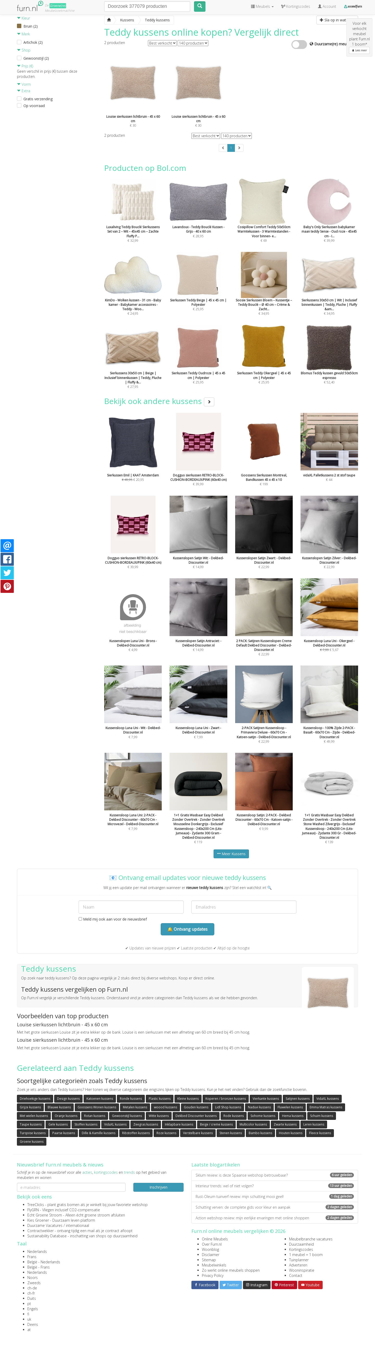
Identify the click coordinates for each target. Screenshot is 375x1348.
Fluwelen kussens (290, 1107)
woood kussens (165, 1107)
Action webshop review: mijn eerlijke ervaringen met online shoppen (275, 1217)
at (29, 1329)
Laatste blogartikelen (215, 1164)
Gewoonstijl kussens (127, 1116)
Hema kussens (292, 1116)
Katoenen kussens (99, 1098)
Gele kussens (58, 1124)
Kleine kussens (188, 1098)
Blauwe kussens (59, 1107)
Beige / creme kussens (216, 1124)
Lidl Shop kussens (228, 1107)
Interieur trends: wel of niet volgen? (275, 1185)
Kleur (23, 18)
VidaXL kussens (327, 1098)
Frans (31, 1256)
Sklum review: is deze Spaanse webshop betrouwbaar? (275, 1175)
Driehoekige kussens (35, 1098)
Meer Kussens (231, 853)
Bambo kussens (260, 1133)
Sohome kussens (263, 1116)
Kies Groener (38, 1220)
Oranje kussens (66, 1116)
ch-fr (31, 1293)
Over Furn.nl (212, 1244)
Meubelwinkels (214, 1265)
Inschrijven (158, 1187)
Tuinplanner (299, 1259)
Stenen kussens (231, 1133)
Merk (23, 34)
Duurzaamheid (301, 1244)
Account (327, 6)
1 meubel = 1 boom (306, 1254)
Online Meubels (215, 1239)
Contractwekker (40, 1230)
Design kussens (68, 1098)
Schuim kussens (321, 1116)
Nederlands (37, 1251)
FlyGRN (33, 1209)
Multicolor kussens (253, 1124)
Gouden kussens (196, 1107)
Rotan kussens (94, 1116)
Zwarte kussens (285, 1124)
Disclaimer (210, 1254)
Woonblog (210, 1249)
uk (29, 1319)
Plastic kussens (160, 1098)
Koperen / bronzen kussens (225, 1098)
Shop (23, 50)
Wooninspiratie (301, 1270)
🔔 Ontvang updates (187, 929)
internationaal (77, 1225)
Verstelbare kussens (198, 1133)
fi (28, 1314)
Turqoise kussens (33, 1133)
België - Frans (38, 1267)
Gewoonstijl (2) (36, 58)
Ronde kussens (131, 1098)
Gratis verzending (38, 98)
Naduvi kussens (259, 1107)
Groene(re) (58, 5)
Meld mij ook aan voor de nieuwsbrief (113, 919)
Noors (32, 1277)
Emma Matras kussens (326, 1107)
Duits (31, 1298)
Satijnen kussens (298, 1098)
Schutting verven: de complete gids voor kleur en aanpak (275, 1207)
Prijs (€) (25, 66)
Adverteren (298, 1265)
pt (29, 1303)
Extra (23, 90)
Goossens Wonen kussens (97, 1107)
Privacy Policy (212, 1275)
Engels (32, 1308)
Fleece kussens (320, 1133)
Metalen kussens (135, 1107)
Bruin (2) (30, 26)
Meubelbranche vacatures (311, 1239)
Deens (32, 1324)
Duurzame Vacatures (45, 1225)
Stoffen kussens (85, 1124)
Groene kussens (31, 1141)
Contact (295, 1275)
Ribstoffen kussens (136, 1133)
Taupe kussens (31, 1124)
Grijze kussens (30, 1107)
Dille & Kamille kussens (98, 1133)
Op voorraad (34, 105)
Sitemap (209, 1259)
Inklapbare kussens (179, 1124)
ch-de (32, 1287)
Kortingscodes (301, 1249)
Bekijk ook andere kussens (159, 401)
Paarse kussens (63, 1133)
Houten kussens (290, 1133)
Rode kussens (233, 1116)
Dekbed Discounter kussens (196, 1116)
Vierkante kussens (266, 1098)
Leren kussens (313, 1124)
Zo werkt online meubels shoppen (231, 1270)
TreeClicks (35, 1204)
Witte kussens (159, 1116)
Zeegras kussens (145, 1124)
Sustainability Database (47, 1235)
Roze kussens (166, 1133)
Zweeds (34, 1282)
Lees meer (359, 50)
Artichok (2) (33, 42)
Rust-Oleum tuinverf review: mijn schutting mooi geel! (275, 1196)
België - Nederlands (43, 1261)
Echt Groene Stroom (44, 1215)
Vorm (24, 84)
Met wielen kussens (34, 1116)
